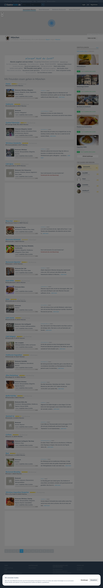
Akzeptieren (93, 580)
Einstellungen (84, 580)
